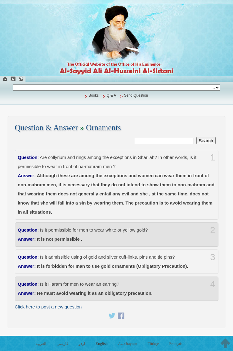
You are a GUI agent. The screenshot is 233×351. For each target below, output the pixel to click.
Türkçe (153, 343)
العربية (40, 343)
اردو (82, 343)
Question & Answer (46, 127)
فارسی (62, 343)
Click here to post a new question (48, 306)
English (102, 343)
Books (94, 95)
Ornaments (103, 127)
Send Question (136, 95)
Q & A (111, 95)
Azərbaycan (127, 343)
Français (175, 343)
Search (206, 140)
